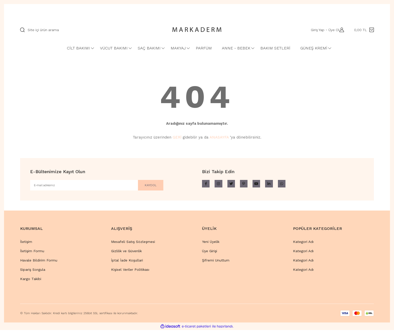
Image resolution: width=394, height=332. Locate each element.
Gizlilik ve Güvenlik (126, 253)
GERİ (177, 137)
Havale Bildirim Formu (38, 262)
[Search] (91, 30)
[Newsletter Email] (96, 186)
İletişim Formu (32, 253)
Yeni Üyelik (210, 244)
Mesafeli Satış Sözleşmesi (133, 244)
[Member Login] (340, 30)
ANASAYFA (219, 137)
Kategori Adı (303, 244)
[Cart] (364, 30)
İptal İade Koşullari (127, 262)
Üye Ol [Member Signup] (331, 30)
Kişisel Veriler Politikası (130, 272)
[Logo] (197, 29)
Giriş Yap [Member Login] (315, 30)
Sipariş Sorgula (32, 272)
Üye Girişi (209, 253)
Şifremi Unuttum (215, 262)
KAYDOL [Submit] (144, 186)
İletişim (26, 244)
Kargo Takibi (30, 281)
